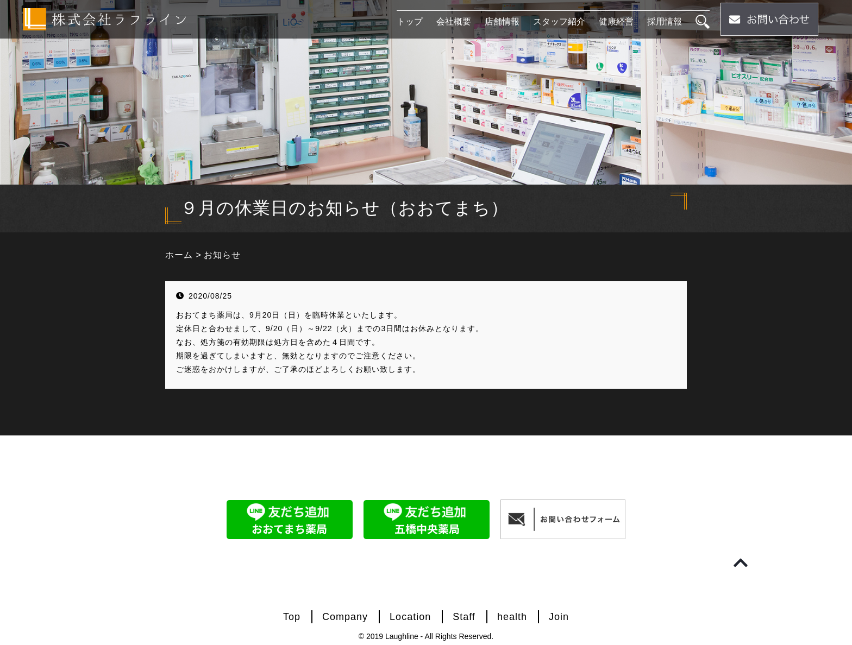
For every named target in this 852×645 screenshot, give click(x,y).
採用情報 (664, 21)
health (512, 616)
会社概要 (453, 21)
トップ (410, 21)
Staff (464, 616)
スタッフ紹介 (559, 21)
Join (559, 616)
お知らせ (222, 255)
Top (291, 616)
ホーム (179, 255)
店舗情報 (502, 21)
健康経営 (616, 21)
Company (345, 616)
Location (410, 616)
